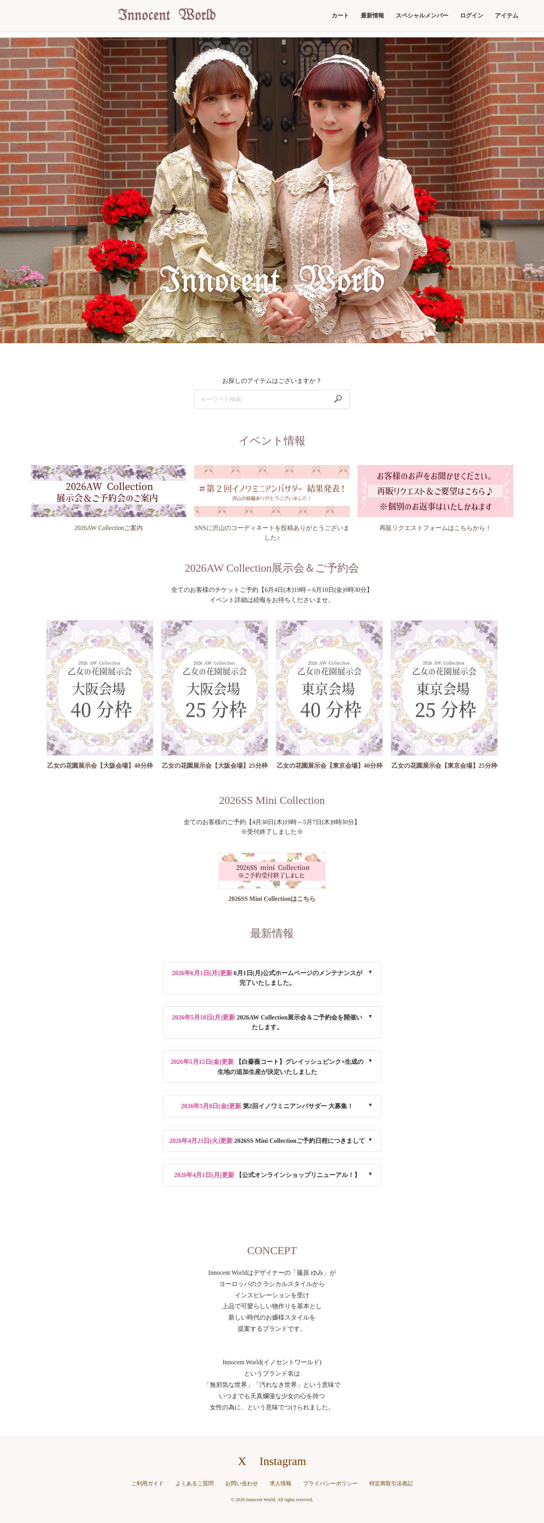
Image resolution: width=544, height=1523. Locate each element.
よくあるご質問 (194, 1483)
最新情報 (372, 15)
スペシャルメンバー (422, 15)
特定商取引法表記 (391, 1483)
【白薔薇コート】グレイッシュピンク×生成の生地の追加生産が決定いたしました (267, 1066)
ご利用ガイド (147, 1483)
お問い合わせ (241, 1483)
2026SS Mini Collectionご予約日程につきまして (267, 1140)
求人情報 (280, 1483)
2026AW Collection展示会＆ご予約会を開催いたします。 (267, 1022)
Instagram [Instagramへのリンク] (283, 1461)
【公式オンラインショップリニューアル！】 (267, 1175)
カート (340, 15)
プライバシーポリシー (330, 1483)
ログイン (471, 15)
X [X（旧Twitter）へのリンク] (242, 1461)
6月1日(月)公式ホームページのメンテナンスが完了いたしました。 (267, 978)
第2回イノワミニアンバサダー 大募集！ (267, 1106)
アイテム (506, 15)
